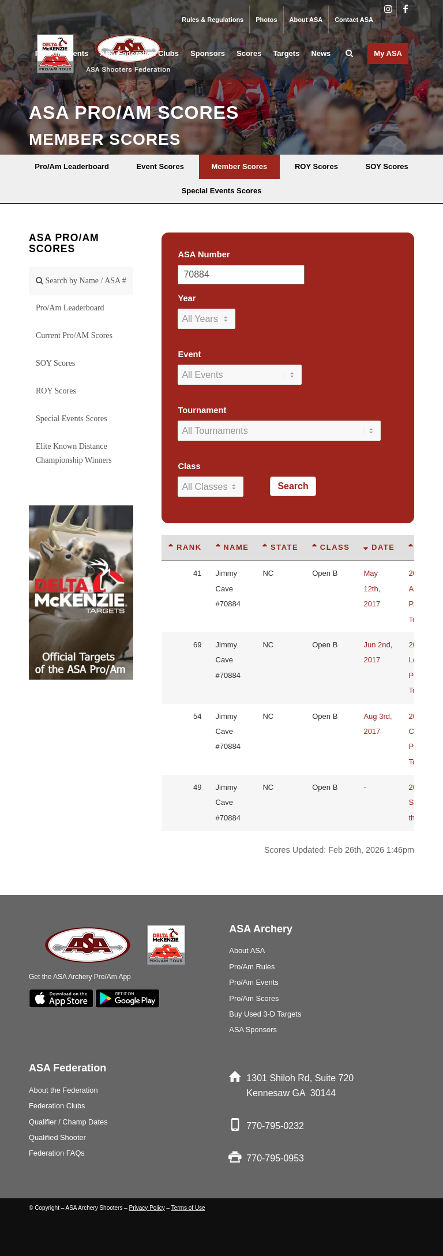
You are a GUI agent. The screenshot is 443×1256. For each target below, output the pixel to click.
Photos (266, 19)
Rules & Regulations (212, 19)
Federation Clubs (57, 1105)
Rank (184, 547)
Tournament (202, 410)
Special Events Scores (71, 418)
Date (379, 547)
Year (187, 298)
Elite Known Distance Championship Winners (74, 453)
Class (189, 466)
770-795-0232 (275, 1126)
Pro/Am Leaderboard (70, 307)
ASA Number (204, 254)
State (280, 547)
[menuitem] (213, 19)
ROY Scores (56, 391)
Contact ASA (354, 19)
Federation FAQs (57, 1153)
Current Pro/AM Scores (74, 335)
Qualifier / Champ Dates (68, 1122)
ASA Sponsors (253, 1029)
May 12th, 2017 (371, 588)
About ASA (306, 19)
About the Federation (63, 1090)
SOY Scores (55, 363)
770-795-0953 (275, 1158)
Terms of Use (188, 1208)
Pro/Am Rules (252, 966)
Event (189, 354)
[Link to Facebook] (405, 8)
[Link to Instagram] (388, 8)
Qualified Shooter (57, 1137)
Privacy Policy (147, 1208)
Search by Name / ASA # (81, 280)
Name (232, 547)
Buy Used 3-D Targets (265, 1014)
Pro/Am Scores (254, 998)
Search (292, 486)
